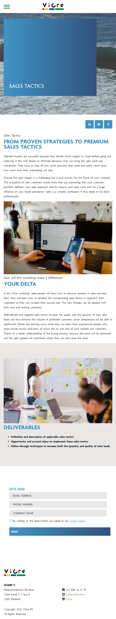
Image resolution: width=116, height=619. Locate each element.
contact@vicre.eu (75, 594)
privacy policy (77, 524)
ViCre (69, 599)
